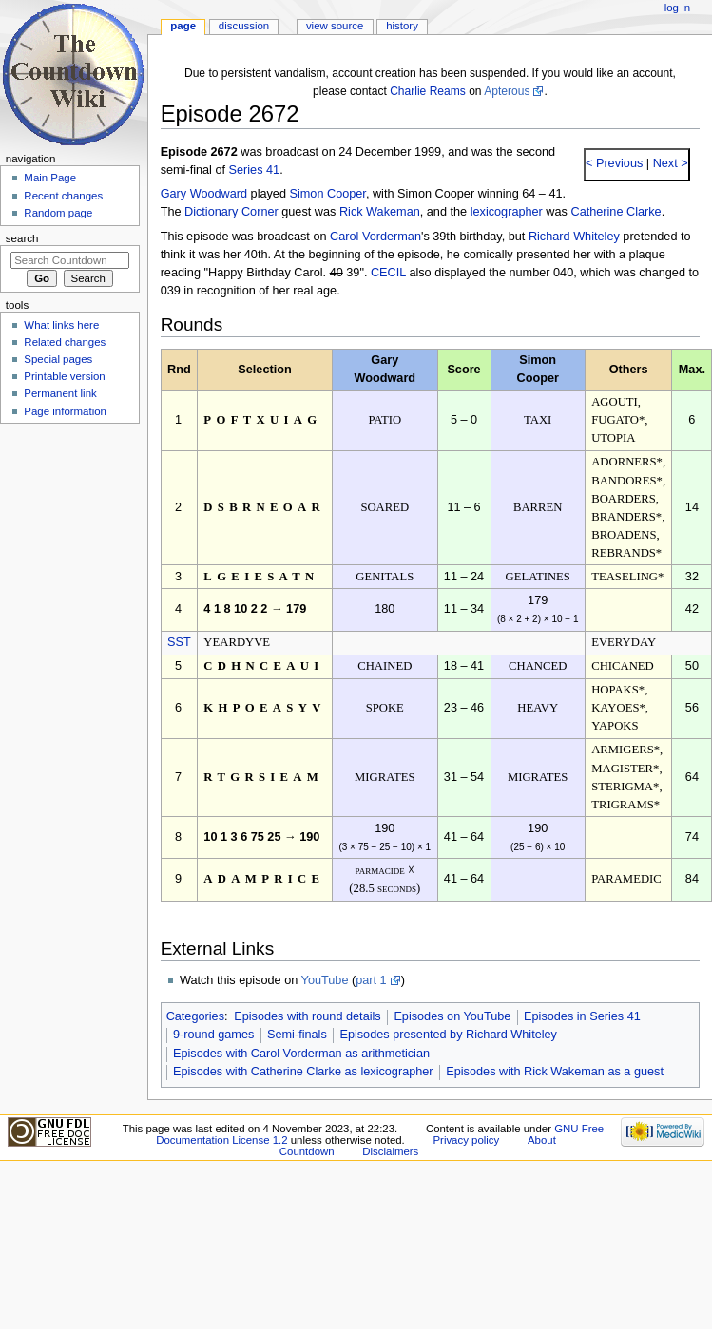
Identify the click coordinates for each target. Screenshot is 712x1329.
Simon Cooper (328, 193)
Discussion (244, 25)
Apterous (506, 91)
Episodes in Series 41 (582, 1016)
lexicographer (507, 211)
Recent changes (63, 195)
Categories (195, 1016)
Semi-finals (297, 1034)
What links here (61, 325)
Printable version (64, 376)
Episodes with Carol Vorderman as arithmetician (301, 1053)
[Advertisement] (69, 572)
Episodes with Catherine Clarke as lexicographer (303, 1071)
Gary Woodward (204, 193)
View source (334, 25)
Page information (65, 411)
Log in (677, 7)
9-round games (213, 1034)
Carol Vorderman (375, 236)
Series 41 (254, 170)
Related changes (65, 342)
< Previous (614, 163)
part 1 (371, 980)
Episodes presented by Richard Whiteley (448, 1034)
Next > (668, 163)
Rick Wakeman (379, 211)
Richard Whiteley (574, 236)
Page (183, 25)
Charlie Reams (428, 91)
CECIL (388, 272)
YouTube (325, 980)
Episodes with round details (307, 1016)
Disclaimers (390, 1151)
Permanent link (60, 393)
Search (22, 238)
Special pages (58, 359)
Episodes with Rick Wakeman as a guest (555, 1071)
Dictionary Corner (231, 211)
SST (179, 642)
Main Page (50, 177)
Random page (58, 212)
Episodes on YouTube (452, 1016)
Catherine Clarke (615, 211)
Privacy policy (466, 1140)
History (402, 25)
